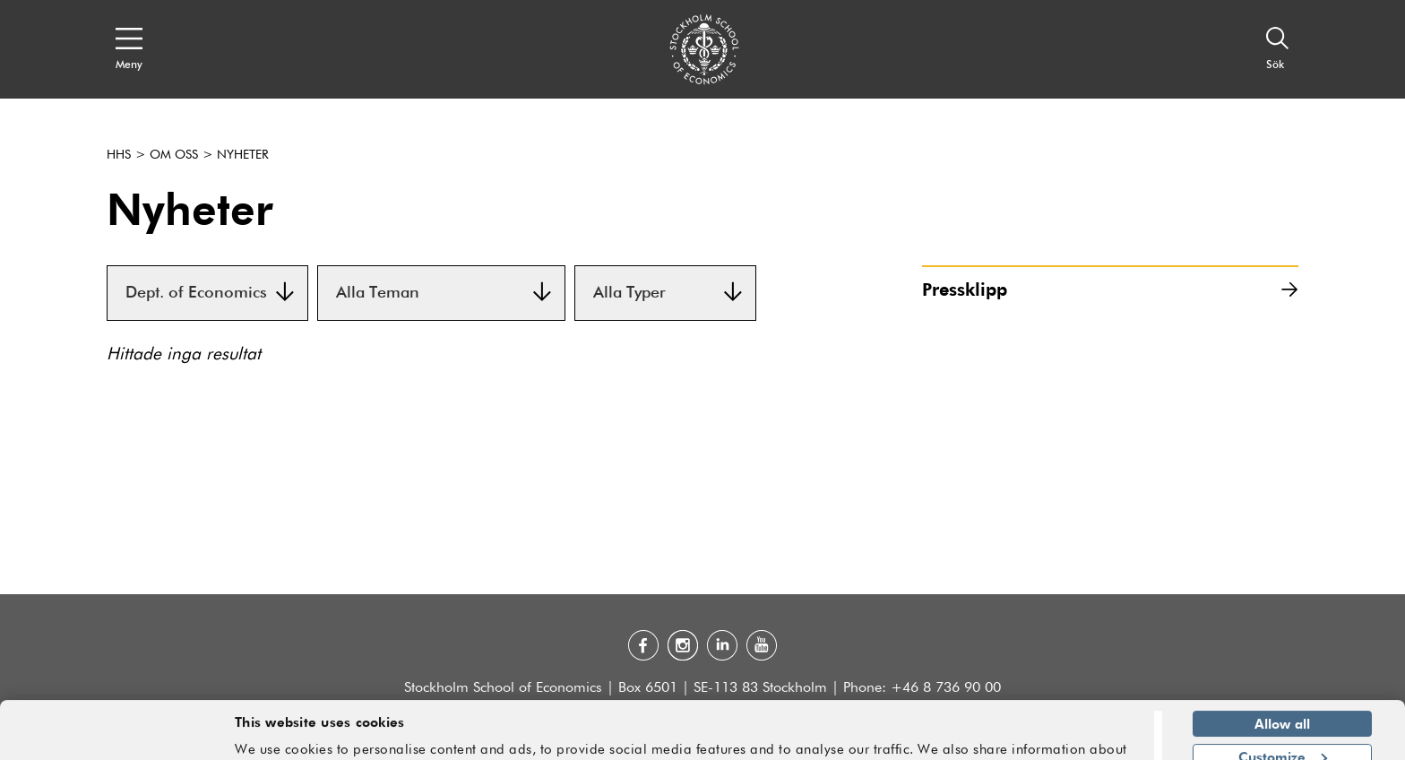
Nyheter (243, 155)
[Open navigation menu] (129, 49)
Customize (1282, 702)
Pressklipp (1110, 289)
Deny (1281, 735)
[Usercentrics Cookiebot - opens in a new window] (116, 735)
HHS (119, 155)
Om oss (174, 155)
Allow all (1282, 669)
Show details (1092, 738)
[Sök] (1277, 49)
